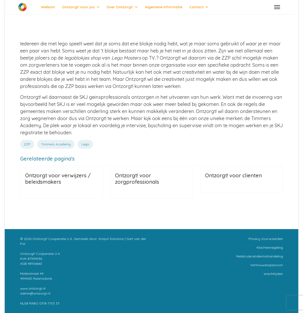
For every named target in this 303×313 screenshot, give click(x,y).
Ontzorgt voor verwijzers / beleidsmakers (58, 178)
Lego (85, 144)
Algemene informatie (163, 7)
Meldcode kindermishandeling (259, 256)
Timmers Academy (56, 144)
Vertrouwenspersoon (266, 265)
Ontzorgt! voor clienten (233, 175)
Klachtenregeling (270, 247)
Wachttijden (273, 274)
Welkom (48, 7)
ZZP (27, 144)
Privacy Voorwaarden (266, 239)
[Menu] (277, 7)
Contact (196, 7)
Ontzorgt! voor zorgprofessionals (137, 178)
